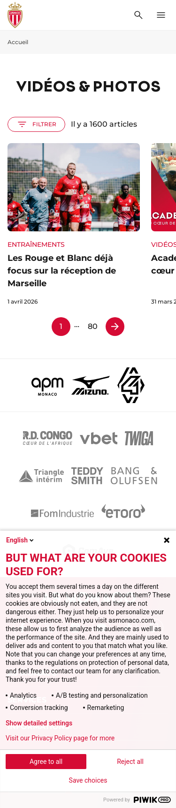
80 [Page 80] (93, 326)
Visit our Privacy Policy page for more (60, 738)
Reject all (130, 761)
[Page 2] (115, 326)
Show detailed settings (39, 723)
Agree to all (46, 761)
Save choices (88, 780)
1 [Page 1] (61, 326)
